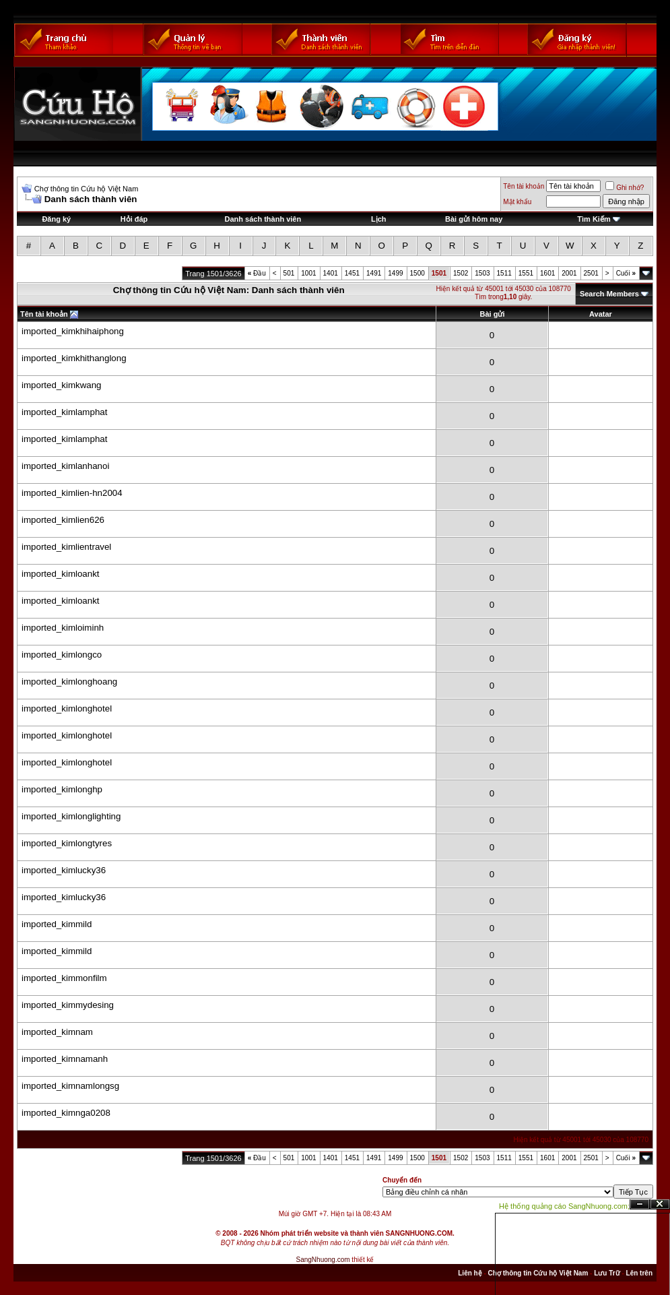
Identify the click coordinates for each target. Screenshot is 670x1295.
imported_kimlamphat (64, 412)
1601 (547, 273)
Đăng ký (56, 219)
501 (289, 273)
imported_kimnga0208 (66, 1113)
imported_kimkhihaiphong (73, 331)
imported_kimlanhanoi (65, 466)
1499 (395, 273)
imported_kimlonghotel (67, 708)
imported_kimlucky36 (64, 870)
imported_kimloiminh (63, 628)
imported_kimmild (57, 924)
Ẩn (640, 1204)
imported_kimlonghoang (69, 681)
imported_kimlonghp (62, 789)
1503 (482, 273)
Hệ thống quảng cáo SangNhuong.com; (564, 1206)
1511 (504, 273)
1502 (460, 273)
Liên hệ (469, 1273)
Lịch (379, 219)
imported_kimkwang (62, 385)
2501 (591, 273)
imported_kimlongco (62, 655)
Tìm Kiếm (593, 219)
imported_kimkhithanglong (74, 358)
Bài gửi (492, 314)
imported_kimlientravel (66, 547)
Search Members (609, 294)
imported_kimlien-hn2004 (72, 493)
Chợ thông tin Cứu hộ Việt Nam (86, 189)
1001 (308, 273)
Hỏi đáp (134, 219)
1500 (417, 273)
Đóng (660, 1204)
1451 (352, 273)
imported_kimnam (57, 1032)
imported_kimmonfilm (64, 978)
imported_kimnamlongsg (70, 1086)
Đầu (257, 273)
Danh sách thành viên (262, 219)
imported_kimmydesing (68, 1005)
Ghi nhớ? (624, 187)
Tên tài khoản (523, 186)
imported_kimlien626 (63, 520)
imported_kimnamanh (65, 1059)
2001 (569, 273)
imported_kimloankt (61, 574)
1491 (373, 273)
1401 (330, 273)
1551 (525, 273)
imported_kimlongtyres (67, 843)
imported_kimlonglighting (71, 816)
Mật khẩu (517, 202)
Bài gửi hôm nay (473, 219)
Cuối (626, 273)
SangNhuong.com (323, 1259)
